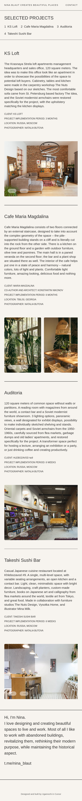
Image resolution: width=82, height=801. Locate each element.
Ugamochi (47, 794)
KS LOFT (18, 114)
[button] (12, 191)
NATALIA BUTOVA (34, 128)
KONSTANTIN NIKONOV (50, 290)
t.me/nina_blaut (17, 763)
